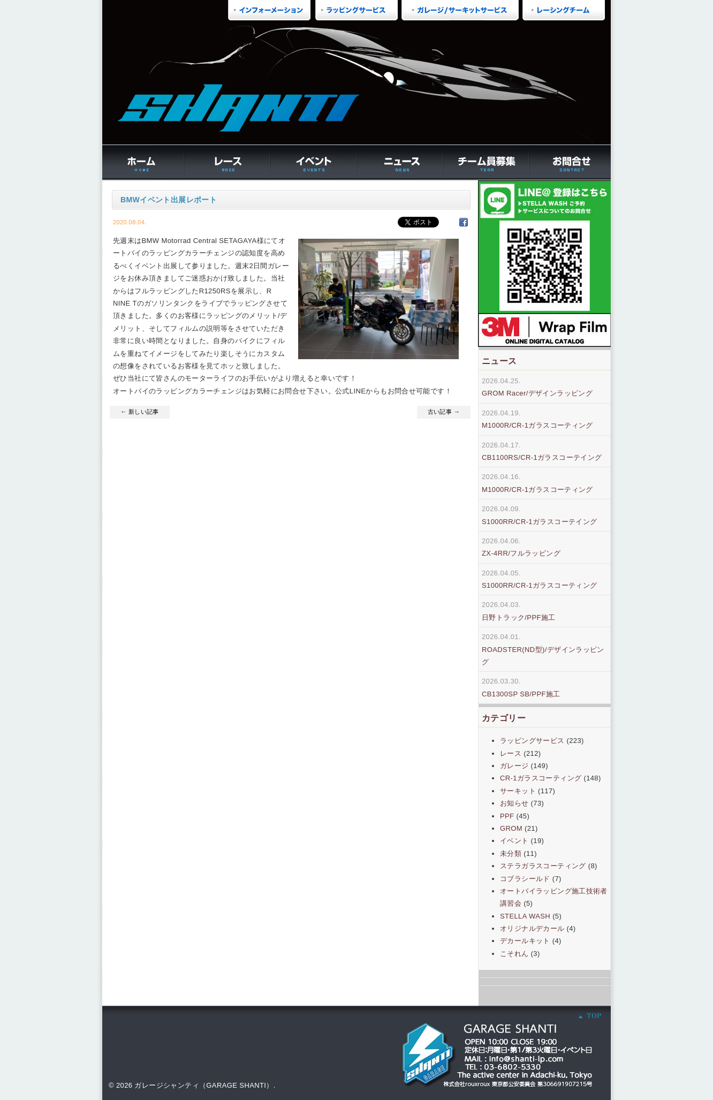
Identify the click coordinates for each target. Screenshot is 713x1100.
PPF (507, 816)
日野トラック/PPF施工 (519, 617)
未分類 (510, 853)
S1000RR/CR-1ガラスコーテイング (539, 522)
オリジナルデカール (532, 928)
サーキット (518, 791)
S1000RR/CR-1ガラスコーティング (539, 585)
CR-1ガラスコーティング (540, 778)
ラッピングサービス (532, 741)
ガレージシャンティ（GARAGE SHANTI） (203, 1085)
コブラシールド (525, 879)
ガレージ (514, 766)
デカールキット (525, 941)
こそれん (514, 954)
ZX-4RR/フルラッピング (521, 553)
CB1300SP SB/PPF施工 (521, 694)
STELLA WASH (525, 916)
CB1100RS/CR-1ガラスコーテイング (542, 457)
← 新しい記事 (139, 411)
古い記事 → (444, 411)
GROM (511, 828)
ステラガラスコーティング (543, 866)
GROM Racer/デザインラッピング (537, 393)
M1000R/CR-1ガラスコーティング (537, 425)
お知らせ (514, 803)
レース (510, 753)
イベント (514, 841)
